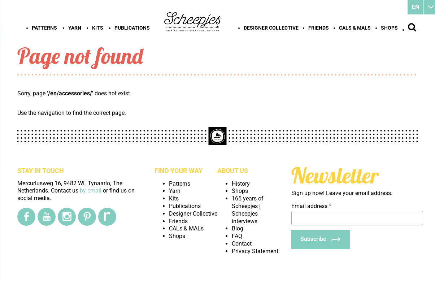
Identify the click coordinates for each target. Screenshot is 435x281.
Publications (132, 28)
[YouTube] (47, 217)
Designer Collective (271, 28)
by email (90, 190)
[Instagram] (67, 217)
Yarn (74, 28)
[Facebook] (26, 217)
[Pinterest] (87, 217)
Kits (97, 28)
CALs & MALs (355, 28)
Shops (389, 28)
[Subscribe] (320, 239)
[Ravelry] (107, 217)
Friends (318, 28)
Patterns (44, 28)
